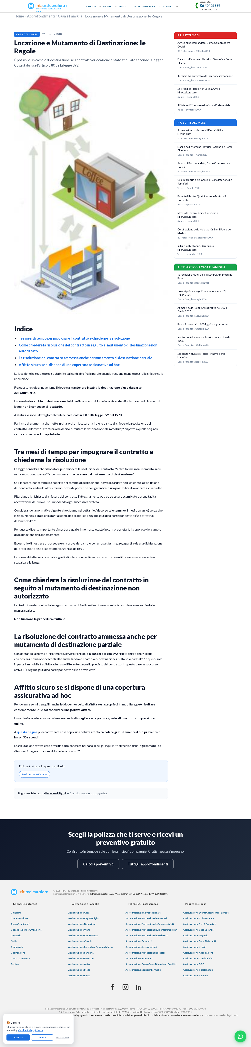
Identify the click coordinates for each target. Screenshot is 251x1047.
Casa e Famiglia (70, 16)
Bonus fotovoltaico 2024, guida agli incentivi (202, 324)
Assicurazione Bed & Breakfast (199, 924)
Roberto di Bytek (55, 793)
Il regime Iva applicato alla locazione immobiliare (205, 76)
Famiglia (91, 6)
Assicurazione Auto (79, 964)
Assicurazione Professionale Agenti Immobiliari (151, 929)
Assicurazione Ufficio (194, 947)
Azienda (167, 6)
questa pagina (27, 732)
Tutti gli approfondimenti (148, 864)
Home (19, 16)
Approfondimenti (41, 16)
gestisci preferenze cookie (95, 1015)
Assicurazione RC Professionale (143, 912)
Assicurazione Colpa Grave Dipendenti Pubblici (151, 964)
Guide (14, 941)
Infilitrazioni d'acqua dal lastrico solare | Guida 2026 (203, 338)
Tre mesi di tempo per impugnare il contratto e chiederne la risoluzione (74, 338)
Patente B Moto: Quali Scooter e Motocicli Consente (201, 198)
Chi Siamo (16, 912)
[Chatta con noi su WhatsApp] (240, 1036)
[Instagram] (125, 987)
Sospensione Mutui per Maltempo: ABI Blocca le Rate (204, 276)
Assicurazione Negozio (195, 935)
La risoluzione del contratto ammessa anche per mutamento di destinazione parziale (85, 358)
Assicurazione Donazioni (81, 924)
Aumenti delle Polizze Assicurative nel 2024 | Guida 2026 (203, 309)
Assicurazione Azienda (195, 975)
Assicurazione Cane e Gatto (83, 935)
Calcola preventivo (98, 864)
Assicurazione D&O (193, 964)
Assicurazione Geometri (139, 941)
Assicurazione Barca (79, 975)
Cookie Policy (26, 1030)
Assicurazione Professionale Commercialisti (150, 924)
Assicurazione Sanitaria (81, 952)
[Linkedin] (138, 987)
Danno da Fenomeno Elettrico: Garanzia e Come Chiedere (204, 61)
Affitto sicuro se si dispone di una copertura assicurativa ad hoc (69, 365)
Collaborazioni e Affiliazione (26, 929)
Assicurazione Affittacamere (198, 918)
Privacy (39, 1030)
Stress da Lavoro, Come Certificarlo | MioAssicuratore (198, 214)
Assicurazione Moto (79, 969)
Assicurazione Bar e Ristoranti (199, 941)
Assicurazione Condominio (198, 958)
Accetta (18, 1037)
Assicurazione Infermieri (139, 958)
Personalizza (62, 1037)
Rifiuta (42, 1037)
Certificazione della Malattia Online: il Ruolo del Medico (204, 231)
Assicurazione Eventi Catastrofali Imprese (206, 912)
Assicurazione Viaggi (79, 929)
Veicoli (123, 6)
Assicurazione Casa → (34, 774)
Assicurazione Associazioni (198, 952)
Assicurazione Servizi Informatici (143, 969)
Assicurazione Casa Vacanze (198, 929)
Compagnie (17, 947)
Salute (107, 6)
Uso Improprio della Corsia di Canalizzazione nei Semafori (205, 181)
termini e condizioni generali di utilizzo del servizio (139, 1015)
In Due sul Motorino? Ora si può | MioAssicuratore (196, 247)
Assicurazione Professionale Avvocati (146, 918)
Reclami (15, 964)
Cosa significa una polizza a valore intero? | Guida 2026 (201, 293)
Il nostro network (20, 958)
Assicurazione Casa (78, 912)
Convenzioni (18, 952)
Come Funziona (19, 918)
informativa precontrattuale (182, 1015)
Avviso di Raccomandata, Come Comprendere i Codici (204, 44)
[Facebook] (112, 987)
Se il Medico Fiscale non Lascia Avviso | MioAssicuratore (199, 90)
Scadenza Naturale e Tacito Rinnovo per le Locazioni (201, 355)
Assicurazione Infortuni (81, 958)
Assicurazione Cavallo (80, 941)
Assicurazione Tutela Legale (198, 969)
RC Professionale (145, 6)
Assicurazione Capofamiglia (83, 918)
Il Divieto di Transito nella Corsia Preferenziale (203, 105)
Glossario (16, 935)
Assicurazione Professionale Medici (145, 952)
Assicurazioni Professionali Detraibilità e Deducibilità (200, 132)
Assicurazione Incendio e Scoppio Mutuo (90, 947)
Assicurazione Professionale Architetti (147, 935)
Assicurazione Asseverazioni (141, 947)
